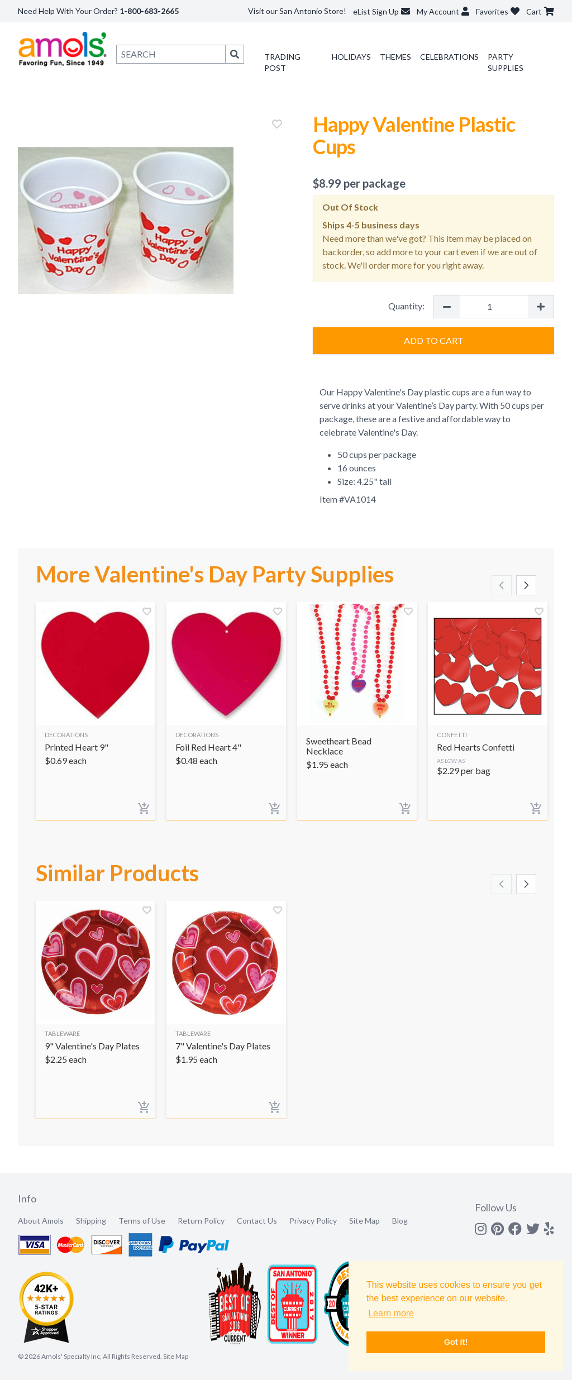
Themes (395, 56)
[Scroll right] (526, 585)
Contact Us (257, 1220)
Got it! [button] (456, 1342)
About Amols (41, 1220)
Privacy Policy (313, 1220)
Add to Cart (434, 340)
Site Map (364, 1220)
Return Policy (201, 1220)
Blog (400, 1220)
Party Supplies (505, 62)
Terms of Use (141, 1220)
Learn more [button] (391, 1313)
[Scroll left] (502, 585)
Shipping (91, 1220)
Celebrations (449, 56)
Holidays (351, 56)
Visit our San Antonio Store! (297, 11)
